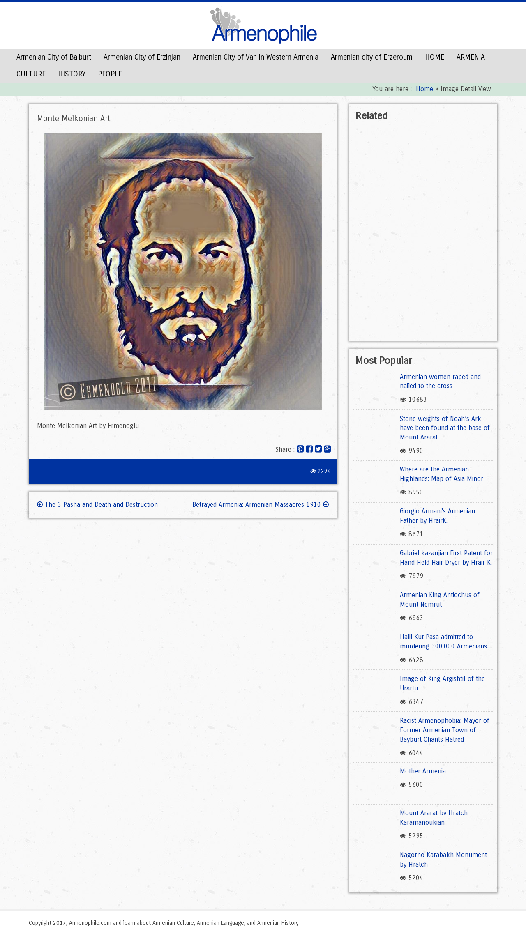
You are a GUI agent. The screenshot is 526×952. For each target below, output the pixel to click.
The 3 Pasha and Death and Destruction (97, 504)
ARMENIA (471, 57)
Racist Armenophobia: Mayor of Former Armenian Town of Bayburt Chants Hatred (444, 730)
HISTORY (71, 73)
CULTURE (31, 73)
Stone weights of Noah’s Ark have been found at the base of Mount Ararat (445, 428)
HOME (434, 57)
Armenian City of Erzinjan (142, 57)
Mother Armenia (423, 771)
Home (424, 89)
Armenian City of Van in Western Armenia (255, 57)
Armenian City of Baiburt (53, 57)
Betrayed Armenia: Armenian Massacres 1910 (260, 504)
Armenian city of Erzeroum (372, 57)
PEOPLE (110, 73)
